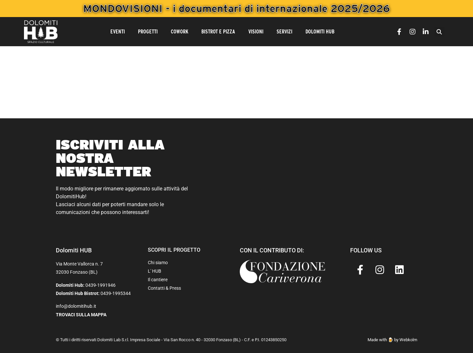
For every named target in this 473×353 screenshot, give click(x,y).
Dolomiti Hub (319, 32)
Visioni (255, 32)
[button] (439, 32)
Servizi (284, 32)
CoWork (179, 32)
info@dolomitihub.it (76, 306)
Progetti (148, 32)
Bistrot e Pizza (218, 32)
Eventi (117, 32)
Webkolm (408, 339)
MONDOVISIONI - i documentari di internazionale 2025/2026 (236, 8)
